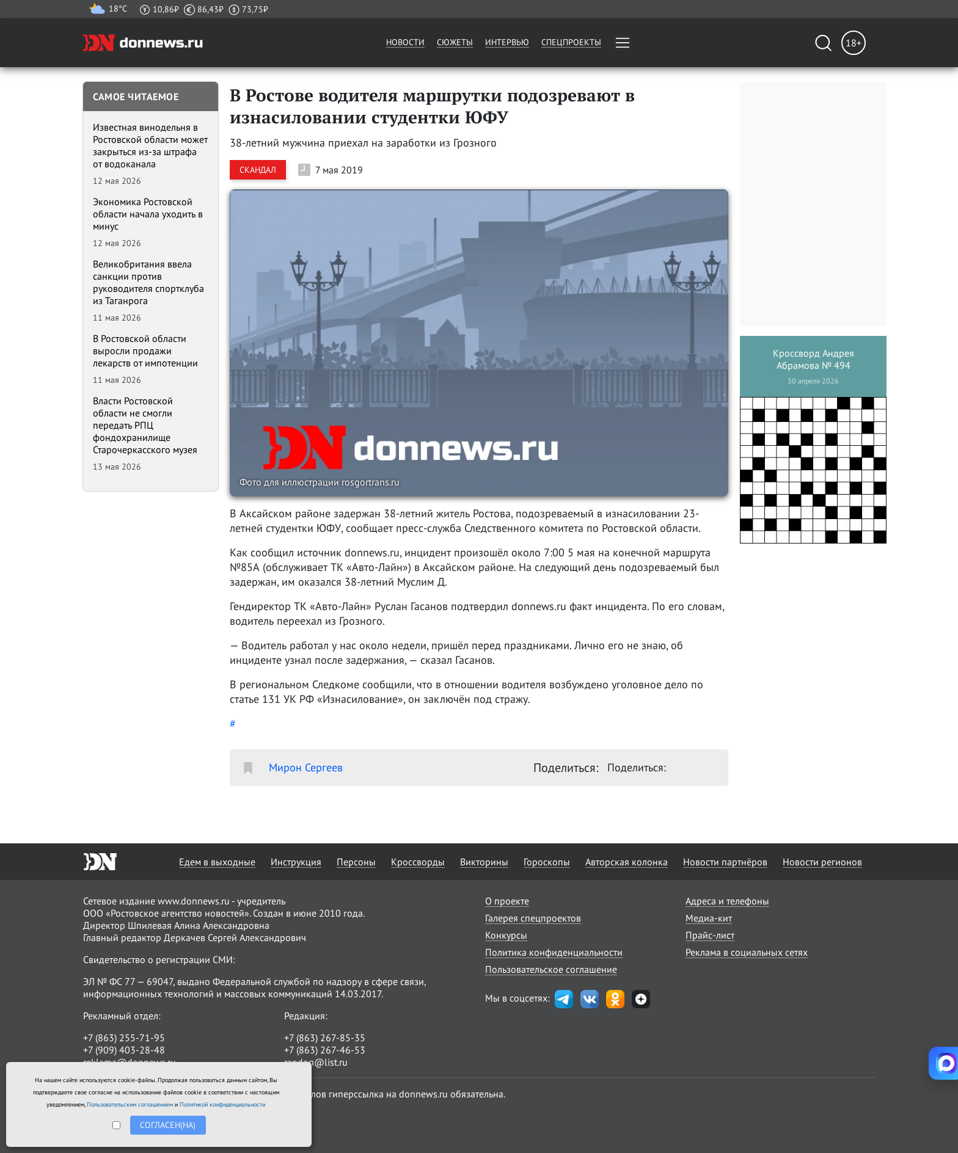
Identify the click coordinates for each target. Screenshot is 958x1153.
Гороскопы (547, 862)
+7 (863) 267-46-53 (324, 1050)
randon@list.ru (316, 1062)
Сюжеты (455, 42)
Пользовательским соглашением (130, 1104)
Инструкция (296, 862)
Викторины (484, 862)
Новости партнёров (725, 862)
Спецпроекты (571, 42)
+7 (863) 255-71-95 (124, 1037)
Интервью (507, 42)
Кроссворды (418, 862)
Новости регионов (822, 862)
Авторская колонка (626, 862)
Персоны (356, 862)
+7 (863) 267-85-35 (324, 1037)
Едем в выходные (217, 862)
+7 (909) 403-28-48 (124, 1050)
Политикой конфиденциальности (222, 1104)
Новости (405, 42)
